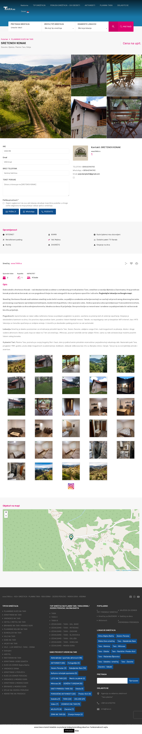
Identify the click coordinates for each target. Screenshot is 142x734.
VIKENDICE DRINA (11, 669)
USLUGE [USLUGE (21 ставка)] (79, 699)
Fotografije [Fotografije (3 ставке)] (74, 663)
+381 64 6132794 (108, 703)
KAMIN (54, 234)
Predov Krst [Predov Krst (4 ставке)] (84, 694)
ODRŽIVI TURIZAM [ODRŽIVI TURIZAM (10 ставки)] (73, 684)
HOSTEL (7, 654)
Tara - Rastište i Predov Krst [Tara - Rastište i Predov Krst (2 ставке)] (123, 651)
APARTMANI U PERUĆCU (14, 672)
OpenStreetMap (126, 570)
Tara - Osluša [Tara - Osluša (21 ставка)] (103, 651)
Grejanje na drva (103, 245)
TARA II (54, 617)
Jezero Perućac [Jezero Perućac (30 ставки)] (123, 636)
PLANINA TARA (106, 5)
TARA (53, 613)
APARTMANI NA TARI (12, 615)
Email (5, 157)
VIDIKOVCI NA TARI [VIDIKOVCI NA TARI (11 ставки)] (70, 704)
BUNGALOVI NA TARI (12, 633)
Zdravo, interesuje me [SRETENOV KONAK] (36, 189)
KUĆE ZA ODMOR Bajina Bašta (16, 665)
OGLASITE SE (122, 5)
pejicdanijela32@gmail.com (89, 174)
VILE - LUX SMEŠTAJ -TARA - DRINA (19, 647)
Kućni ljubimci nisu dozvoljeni (108, 234)
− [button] (6, 516)
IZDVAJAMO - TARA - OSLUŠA (64, 638)
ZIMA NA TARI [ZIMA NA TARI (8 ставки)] (58, 714)
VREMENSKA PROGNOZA (128, 622)
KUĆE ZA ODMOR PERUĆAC (15, 676)
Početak (4, 39)
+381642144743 (88, 167)
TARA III (54, 621)
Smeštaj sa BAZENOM (108, 616)
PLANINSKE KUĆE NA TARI (22, 39)
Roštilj (8, 245)
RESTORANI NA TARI (12, 658)
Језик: (25, 11)
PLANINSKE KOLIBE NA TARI (15, 629)
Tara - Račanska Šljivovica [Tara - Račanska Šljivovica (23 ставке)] (108, 656)
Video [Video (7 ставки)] (54, 704)
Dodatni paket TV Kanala (107, 240)
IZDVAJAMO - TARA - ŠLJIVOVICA (65, 635)
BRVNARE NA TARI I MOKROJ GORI (18, 626)
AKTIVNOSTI (90, 5)
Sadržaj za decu (126, 616)
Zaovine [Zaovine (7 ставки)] (69, 709)
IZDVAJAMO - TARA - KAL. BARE (65, 624)
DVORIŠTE (55, 245)
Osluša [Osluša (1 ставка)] (79, 689)
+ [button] (6, 512)
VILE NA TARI (9, 636)
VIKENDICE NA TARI (12, 618)
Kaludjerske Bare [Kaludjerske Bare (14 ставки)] (77, 668)
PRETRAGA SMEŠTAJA (20, 24)
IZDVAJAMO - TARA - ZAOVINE (64, 631)
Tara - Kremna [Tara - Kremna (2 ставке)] (104, 646)
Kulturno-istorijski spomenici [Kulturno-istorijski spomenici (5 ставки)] (64, 673)
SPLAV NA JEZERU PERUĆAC (16, 690)
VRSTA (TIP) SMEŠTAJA (54, 24)
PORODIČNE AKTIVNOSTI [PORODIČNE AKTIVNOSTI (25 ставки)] (63, 694)
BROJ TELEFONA (10, 169)
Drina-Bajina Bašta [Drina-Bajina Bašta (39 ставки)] (106, 636)
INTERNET (10, 234)
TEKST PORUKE (9, 180)
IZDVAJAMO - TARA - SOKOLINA (64, 642)
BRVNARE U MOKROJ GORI (15, 686)
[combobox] (58, 29)
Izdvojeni (7, 651)
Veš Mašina (55, 240)
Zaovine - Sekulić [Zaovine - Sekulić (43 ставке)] (105, 667)
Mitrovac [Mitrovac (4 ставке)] (56, 684)
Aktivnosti (103, 620)
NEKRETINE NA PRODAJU (14, 694)
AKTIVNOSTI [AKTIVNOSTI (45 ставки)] (58, 663)
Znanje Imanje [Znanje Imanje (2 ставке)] (75, 714)
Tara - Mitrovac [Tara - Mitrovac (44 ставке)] (119, 646)
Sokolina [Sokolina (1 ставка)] (55, 699)
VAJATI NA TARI (10, 643)
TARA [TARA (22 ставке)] (67, 699)
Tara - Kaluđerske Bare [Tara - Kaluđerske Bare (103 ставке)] (126, 641)
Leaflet (118, 570)
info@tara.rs (106, 709)
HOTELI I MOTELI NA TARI (15, 622)
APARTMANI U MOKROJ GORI (16, 683)
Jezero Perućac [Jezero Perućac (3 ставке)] (58, 668)
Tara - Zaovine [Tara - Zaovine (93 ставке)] (127, 662)
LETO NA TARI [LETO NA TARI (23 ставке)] (59, 678)
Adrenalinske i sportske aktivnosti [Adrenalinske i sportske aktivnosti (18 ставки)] (66, 658)
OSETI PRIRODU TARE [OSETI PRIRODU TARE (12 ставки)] (62, 689)
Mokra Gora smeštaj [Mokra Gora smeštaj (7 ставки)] (106, 641)
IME (4, 146)
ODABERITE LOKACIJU (87, 24)
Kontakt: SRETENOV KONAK (106, 147)
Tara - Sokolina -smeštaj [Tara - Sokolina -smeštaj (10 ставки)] (108, 662)
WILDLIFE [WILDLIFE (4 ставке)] (56, 709)
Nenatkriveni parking (14, 240)
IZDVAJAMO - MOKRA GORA (63, 646)
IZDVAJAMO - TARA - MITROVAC (65, 628)
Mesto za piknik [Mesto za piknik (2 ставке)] (77, 678)
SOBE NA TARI (10, 640)
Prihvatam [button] (69, 731)
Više (77, 731)
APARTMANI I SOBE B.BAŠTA (16, 661)
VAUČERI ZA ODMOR (128, 610)
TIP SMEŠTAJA (39, 5)
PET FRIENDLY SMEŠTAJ (107, 612)
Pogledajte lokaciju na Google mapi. (115, 293)
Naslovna (24, 5)
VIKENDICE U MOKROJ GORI (15, 679)
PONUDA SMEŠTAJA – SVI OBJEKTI (65, 5)
